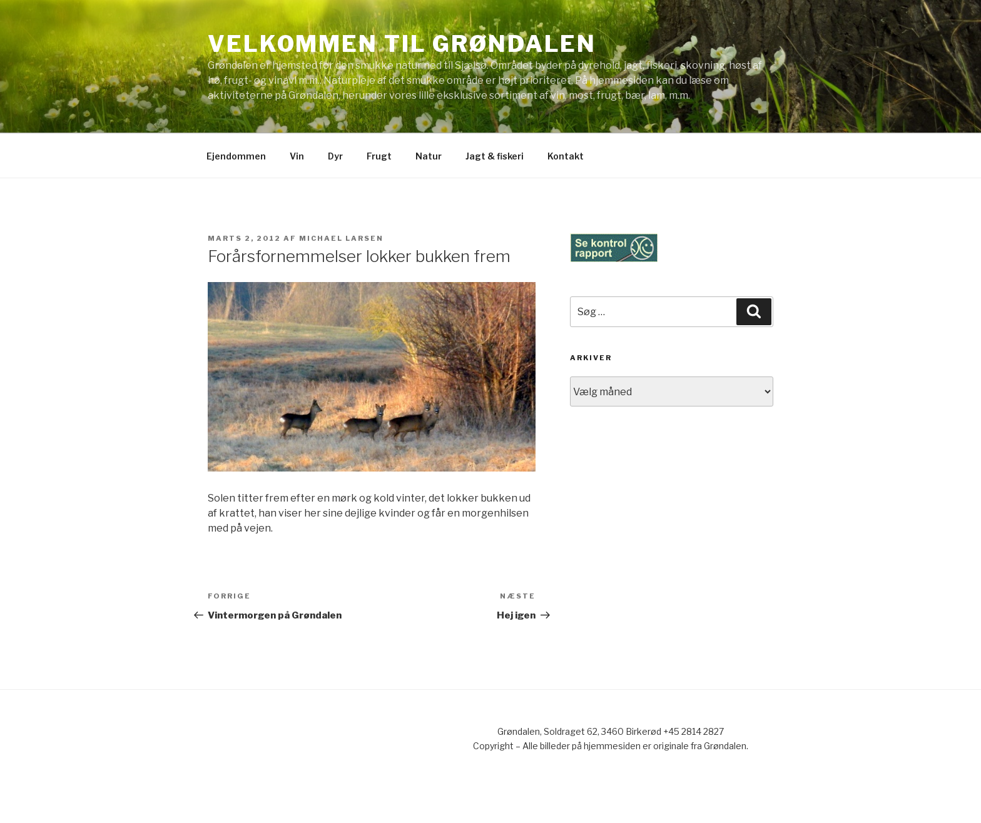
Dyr (335, 156)
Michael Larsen (341, 238)
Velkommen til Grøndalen (402, 44)
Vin (297, 156)
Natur (428, 156)
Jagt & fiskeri (494, 156)
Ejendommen (236, 156)
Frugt (379, 156)
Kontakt (565, 156)
